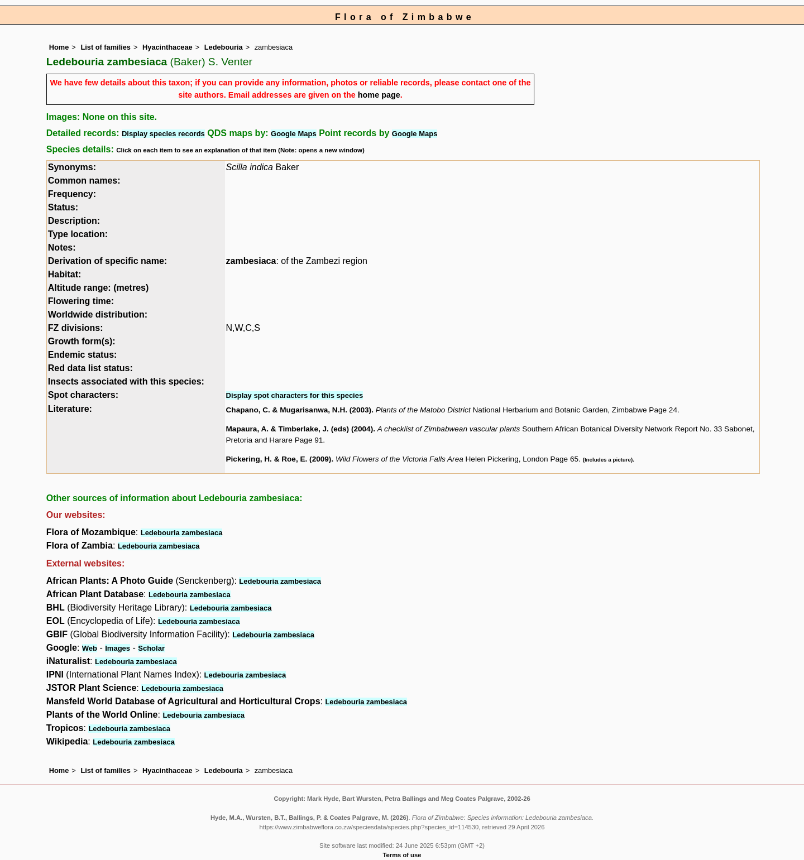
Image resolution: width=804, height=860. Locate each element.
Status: (63, 207)
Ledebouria (223, 47)
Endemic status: (82, 354)
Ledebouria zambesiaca (182, 533)
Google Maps (294, 133)
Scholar (151, 648)
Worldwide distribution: (97, 314)
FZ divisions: (75, 328)
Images (117, 648)
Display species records (163, 133)
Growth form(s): (82, 341)
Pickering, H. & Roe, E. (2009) (279, 459)
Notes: (62, 247)
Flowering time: (81, 301)
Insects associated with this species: (126, 381)
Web (89, 648)
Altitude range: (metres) (98, 287)
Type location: (78, 234)
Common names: (84, 180)
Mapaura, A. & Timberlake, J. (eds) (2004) (300, 429)
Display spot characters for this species (294, 395)
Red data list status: (90, 368)
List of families (105, 47)
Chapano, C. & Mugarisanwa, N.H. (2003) (299, 410)
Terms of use (402, 855)
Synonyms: (72, 167)
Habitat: (65, 274)
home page (379, 94)
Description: (74, 220)
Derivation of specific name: (107, 261)
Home (59, 47)
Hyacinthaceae (167, 47)
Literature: (70, 409)
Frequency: (72, 194)
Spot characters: (83, 395)
